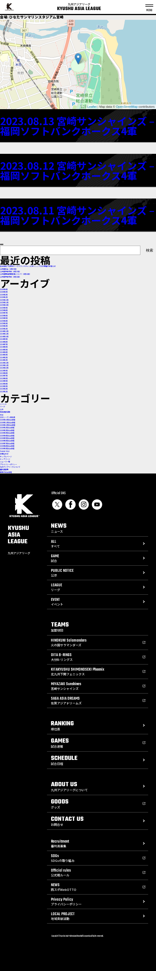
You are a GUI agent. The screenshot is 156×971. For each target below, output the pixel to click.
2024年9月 (4, 339)
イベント (3, 404)
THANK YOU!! (5, 451)
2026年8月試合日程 (7, 446)
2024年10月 (4, 336)
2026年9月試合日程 (7, 448)
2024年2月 (4, 357)
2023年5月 (4, 381)
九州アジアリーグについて (10, 467)
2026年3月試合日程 (7, 433)
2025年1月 (4, 328)
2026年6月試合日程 (7, 440)
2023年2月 (4, 389)
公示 (1, 409)
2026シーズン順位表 (7, 417)
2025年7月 (4, 313)
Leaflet (92, 106)
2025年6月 (4, 315)
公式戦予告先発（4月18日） (10, 277)
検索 (1, 244)
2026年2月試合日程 (7, 430)
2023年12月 (4, 363)
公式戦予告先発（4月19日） (10, 271)
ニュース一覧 (5, 461)
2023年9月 (4, 370)
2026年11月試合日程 (7, 422)
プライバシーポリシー (8, 464)
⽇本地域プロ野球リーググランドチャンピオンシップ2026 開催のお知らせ (28, 266)
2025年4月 (4, 321)
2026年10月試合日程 (7, 419)
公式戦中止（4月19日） (9, 269)
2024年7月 (4, 344)
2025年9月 (4, 308)
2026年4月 (4, 289)
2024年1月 (4, 360)
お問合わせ (4, 454)
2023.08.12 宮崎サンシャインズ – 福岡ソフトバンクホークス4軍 (77, 170)
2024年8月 (4, 342)
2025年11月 (4, 302)
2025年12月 (4, 300)
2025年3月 (4, 323)
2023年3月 (4, 386)
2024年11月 (4, 334)
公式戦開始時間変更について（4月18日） (15, 274)
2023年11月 (4, 365)
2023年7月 (4, 375)
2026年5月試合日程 (7, 438)
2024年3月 (4, 354)
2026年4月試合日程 (7, 435)
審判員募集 (4, 469)
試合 (1, 414)
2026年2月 (4, 294)
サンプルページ (6, 456)
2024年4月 (4, 352)
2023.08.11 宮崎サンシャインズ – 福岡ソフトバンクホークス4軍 (77, 215)
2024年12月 (4, 331)
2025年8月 (4, 310)
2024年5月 (4, 349)
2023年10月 (4, 368)
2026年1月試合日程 (7, 427)
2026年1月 (4, 297)
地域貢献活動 (5, 412)
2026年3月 (4, 292)
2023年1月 (4, 391)
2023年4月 (4, 383)
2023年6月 (4, 378)
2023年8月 (4, 373)
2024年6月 (4, 347)
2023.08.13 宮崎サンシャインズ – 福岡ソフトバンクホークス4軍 (77, 125)
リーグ (2, 406)
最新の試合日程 (6, 472)
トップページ (5, 459)
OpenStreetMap (127, 106)
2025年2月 (4, 326)
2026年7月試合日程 (7, 443)
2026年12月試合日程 (7, 425)
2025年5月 (4, 318)
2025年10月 (4, 305)
